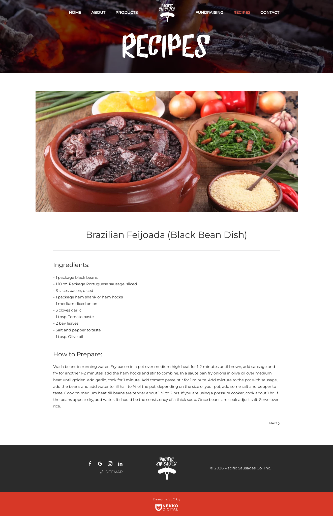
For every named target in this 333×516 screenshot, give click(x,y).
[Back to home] (166, 12)
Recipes (241, 12)
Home (75, 12)
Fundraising (209, 12)
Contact (269, 12)
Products (126, 12)
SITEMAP (110, 471)
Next (274, 423)
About (98, 12)
